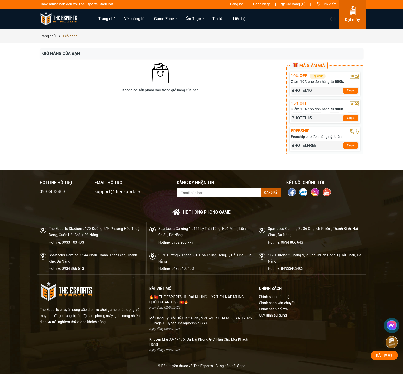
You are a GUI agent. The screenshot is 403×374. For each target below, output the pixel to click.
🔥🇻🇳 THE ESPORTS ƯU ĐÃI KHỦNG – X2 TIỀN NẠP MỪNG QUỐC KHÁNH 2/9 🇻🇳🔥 (196, 299)
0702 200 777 (182, 242)
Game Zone (166, 18)
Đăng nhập (261, 4)
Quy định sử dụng (273, 315)
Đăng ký (236, 4)
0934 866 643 (292, 242)
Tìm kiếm (326, 4)
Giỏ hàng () (293, 4)
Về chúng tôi (134, 18)
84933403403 (182, 268)
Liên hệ (239, 18)
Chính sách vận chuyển (277, 303)
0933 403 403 (73, 242)
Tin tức (218, 18)
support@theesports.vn (119, 191)
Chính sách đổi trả (273, 309)
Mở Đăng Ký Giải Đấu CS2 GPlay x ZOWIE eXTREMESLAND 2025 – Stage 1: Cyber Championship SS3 (200, 320)
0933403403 (53, 191)
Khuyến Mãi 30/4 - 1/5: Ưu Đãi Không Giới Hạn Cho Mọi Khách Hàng (198, 342)
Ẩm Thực (195, 18)
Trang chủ (107, 18)
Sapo (241, 366)
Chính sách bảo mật (275, 297)
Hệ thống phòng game (201, 212)
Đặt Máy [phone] (384, 355)
